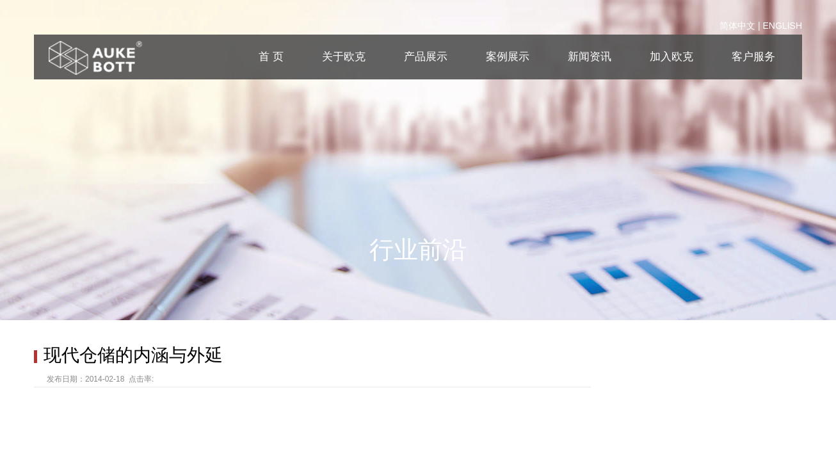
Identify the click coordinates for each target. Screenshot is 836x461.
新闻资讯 (589, 57)
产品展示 (425, 57)
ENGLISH (782, 25)
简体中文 (737, 25)
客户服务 (753, 57)
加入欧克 (671, 57)
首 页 (271, 57)
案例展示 (507, 57)
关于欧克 (344, 57)
